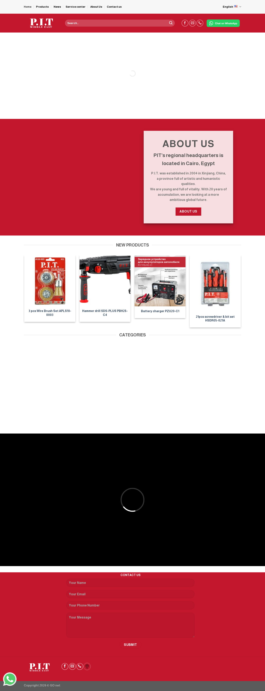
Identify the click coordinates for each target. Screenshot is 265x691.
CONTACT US (130, 575)
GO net (55, 685)
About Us (96, 6)
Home (27, 6)
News (57, 6)
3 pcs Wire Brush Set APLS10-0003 (50, 313)
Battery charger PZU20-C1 (160, 311)
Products (42, 6)
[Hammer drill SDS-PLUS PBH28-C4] (105, 281)
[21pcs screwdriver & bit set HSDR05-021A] (215, 283)
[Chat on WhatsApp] (223, 23)
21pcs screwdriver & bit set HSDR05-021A (215, 318)
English (232, 7)
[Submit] (170, 23)
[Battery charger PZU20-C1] (160, 281)
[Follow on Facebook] (185, 23)
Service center (76, 6)
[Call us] (199, 23)
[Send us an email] (192, 23)
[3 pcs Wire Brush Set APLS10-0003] (49, 281)
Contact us (114, 6)
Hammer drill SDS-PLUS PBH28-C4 (105, 313)
